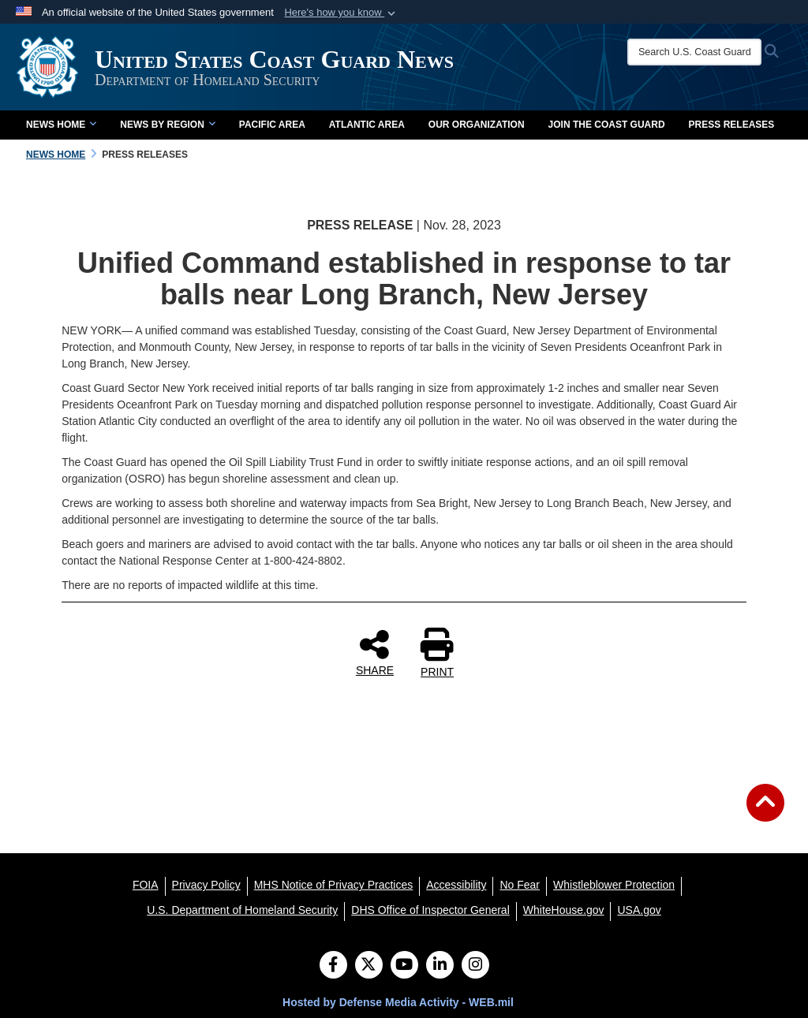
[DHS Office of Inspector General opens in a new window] (430, 910)
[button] (341, 13)
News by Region (167, 124)
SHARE (375, 652)
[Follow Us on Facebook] (333, 966)
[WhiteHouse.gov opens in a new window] (563, 910)
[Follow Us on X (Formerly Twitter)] (369, 966)
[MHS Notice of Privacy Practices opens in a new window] (333, 884)
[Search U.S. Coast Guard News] (694, 52)
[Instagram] (475, 966)
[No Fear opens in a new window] (519, 884)
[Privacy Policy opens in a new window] (206, 884)
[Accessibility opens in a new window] (456, 884)
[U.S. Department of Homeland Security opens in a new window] (242, 910)
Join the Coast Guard (606, 124)
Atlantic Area (367, 124)
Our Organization (476, 124)
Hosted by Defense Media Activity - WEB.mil (398, 1002)
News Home (61, 124)
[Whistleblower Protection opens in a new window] (614, 884)
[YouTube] (404, 966)
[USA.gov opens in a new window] (638, 910)
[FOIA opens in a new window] (146, 884)
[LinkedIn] (440, 966)
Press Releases (732, 124)
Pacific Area (272, 124)
